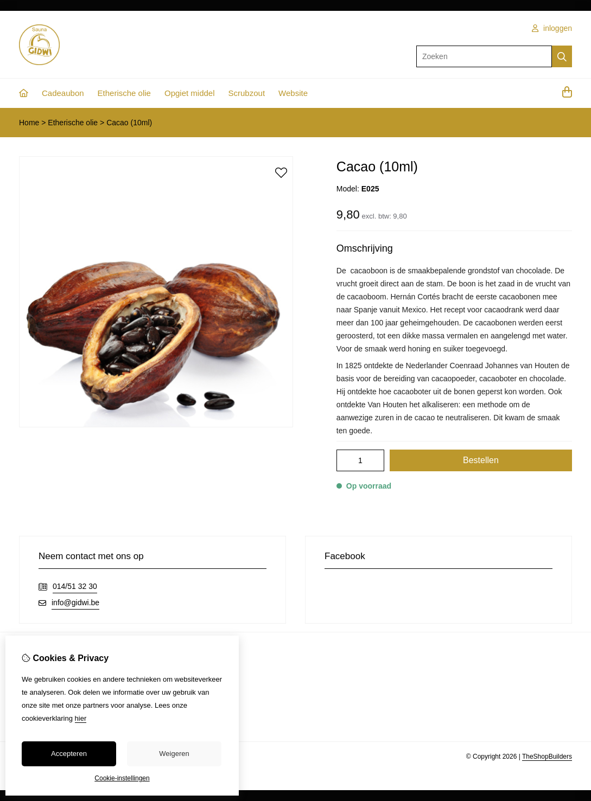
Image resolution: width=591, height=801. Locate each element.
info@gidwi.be (75, 602)
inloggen (552, 28)
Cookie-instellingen (121, 778)
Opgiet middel (189, 93)
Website (293, 93)
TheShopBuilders (547, 756)
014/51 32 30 (75, 586)
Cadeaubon (63, 93)
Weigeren (174, 753)
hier (81, 718)
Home (29, 122)
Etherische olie (124, 93)
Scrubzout (246, 93)
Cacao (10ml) (129, 122)
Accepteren (69, 753)
